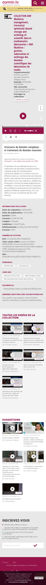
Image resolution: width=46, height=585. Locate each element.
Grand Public (19, 224)
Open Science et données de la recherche (32, 366)
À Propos (5, 562)
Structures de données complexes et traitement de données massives (12, 340)
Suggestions (11, 419)
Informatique (8, 266)
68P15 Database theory (33, 276)
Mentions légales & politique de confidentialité (22, 565)
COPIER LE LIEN (21, 100)
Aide (14, 562)
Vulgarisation (24, 266)
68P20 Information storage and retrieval (19, 279)
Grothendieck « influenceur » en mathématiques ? (33, 467)
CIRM (13, 216)
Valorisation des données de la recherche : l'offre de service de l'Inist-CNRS (12, 393)
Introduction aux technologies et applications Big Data (9, 367)
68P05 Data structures (12, 276)
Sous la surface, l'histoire (10, 438)
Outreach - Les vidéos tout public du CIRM (21, 161)
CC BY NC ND (17, 218)
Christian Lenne (13, 153)
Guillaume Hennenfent (28, 227)
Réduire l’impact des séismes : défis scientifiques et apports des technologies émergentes (33, 441)
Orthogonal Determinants (11, 499)
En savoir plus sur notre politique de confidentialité (20, 581)
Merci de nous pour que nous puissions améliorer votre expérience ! (23, 9)
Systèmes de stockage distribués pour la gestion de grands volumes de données (33, 340)
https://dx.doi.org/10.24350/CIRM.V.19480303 (21, 257)
